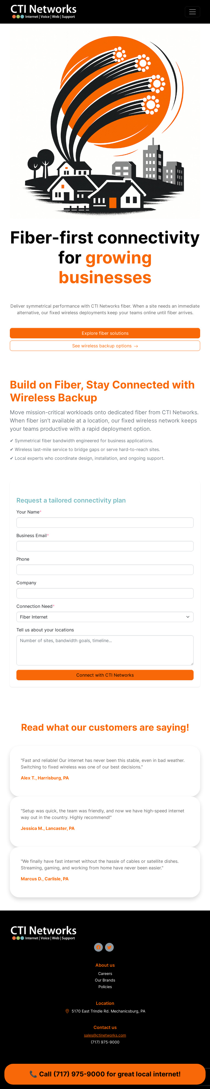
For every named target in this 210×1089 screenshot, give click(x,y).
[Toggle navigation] (192, 11)
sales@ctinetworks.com (105, 1035)
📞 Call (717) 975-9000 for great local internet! (105, 1074)
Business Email (32, 535)
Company (26, 582)
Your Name (29, 512)
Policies (105, 986)
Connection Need (35, 606)
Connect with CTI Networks (105, 675)
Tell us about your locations (45, 630)
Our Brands (105, 980)
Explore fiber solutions (105, 333)
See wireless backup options (105, 345)
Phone (22, 559)
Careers (105, 973)
